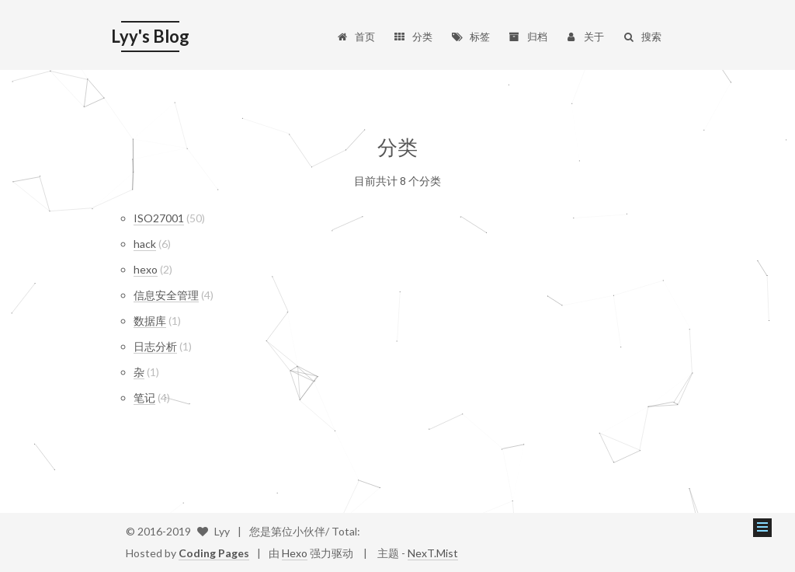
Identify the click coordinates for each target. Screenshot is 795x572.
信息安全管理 (166, 295)
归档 (527, 36)
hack (145, 243)
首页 (356, 36)
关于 (585, 36)
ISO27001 (159, 218)
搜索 (641, 36)
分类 (412, 36)
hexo (146, 269)
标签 (470, 36)
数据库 (150, 320)
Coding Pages (214, 553)
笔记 (144, 397)
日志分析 (155, 346)
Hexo (294, 553)
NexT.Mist (433, 553)
